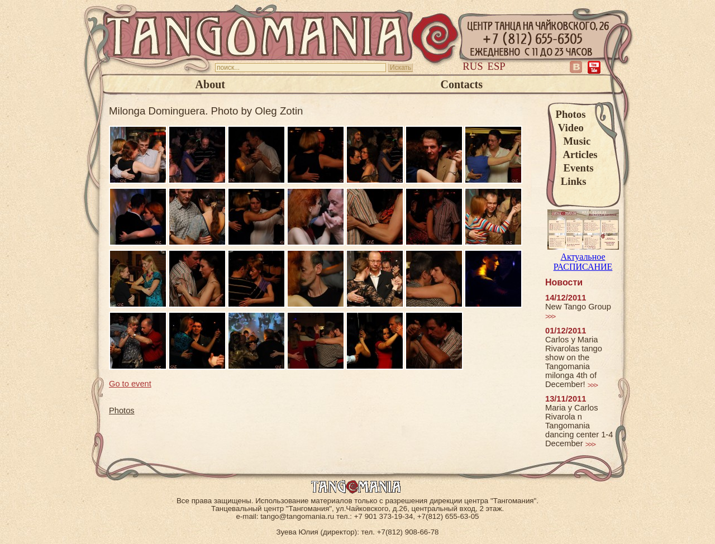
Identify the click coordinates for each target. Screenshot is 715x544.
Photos (571, 114)
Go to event (130, 383)
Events (575, 168)
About (210, 84)
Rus (473, 66)
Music (573, 141)
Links (571, 181)
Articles (577, 154)
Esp (497, 66)
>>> (550, 316)
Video (570, 127)
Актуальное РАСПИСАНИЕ (583, 256)
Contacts (461, 84)
